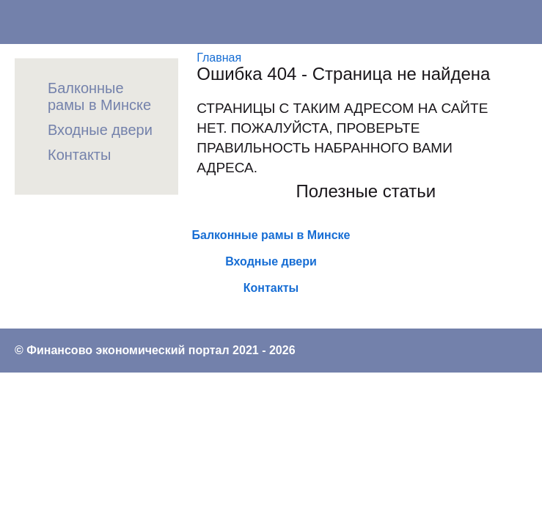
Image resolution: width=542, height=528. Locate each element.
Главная (219, 57)
